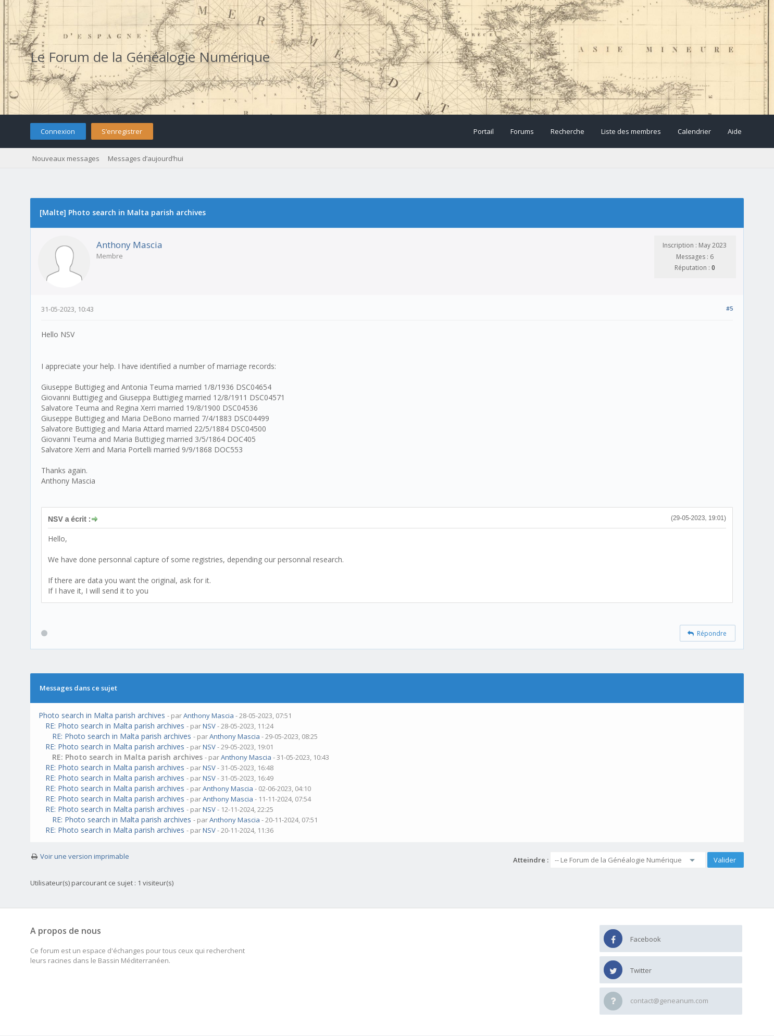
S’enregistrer (122, 131)
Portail (483, 131)
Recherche (567, 131)
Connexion (58, 131)
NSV (209, 726)
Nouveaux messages (65, 158)
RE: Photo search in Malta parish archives (114, 726)
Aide (735, 131)
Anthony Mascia (129, 245)
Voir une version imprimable (84, 856)
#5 (729, 308)
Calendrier (694, 131)
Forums (522, 131)
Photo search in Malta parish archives (102, 715)
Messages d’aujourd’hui (145, 158)
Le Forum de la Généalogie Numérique (150, 56)
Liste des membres (631, 131)
